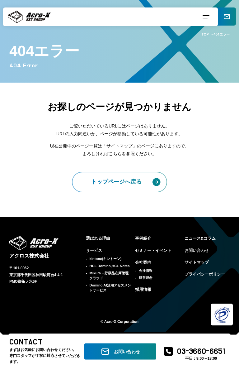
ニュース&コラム (200, 238)
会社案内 (143, 262)
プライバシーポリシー (205, 274)
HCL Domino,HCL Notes (109, 266)
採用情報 (143, 289)
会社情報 (145, 270)
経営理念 (145, 278)
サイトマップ (119, 145)
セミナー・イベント (153, 250)
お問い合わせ (197, 250)
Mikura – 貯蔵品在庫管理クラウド (109, 275)
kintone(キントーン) (105, 259)
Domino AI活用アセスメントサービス (110, 287)
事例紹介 (143, 238)
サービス (94, 250)
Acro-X (110, 322)
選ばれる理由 (98, 238)
